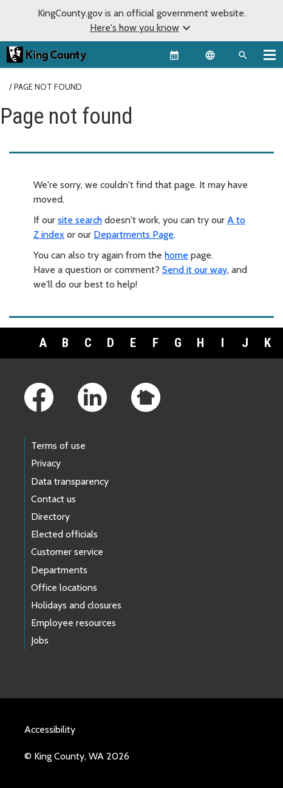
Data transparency (70, 481)
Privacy (46, 463)
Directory (50, 516)
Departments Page (134, 234)
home (176, 255)
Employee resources (73, 622)
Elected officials (64, 534)
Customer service (67, 551)
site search (80, 220)
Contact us (53, 499)
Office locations (64, 587)
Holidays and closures (76, 605)
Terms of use (58, 445)
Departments (59, 570)
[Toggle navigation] (269, 54)
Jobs (40, 640)
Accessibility (49, 729)
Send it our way (194, 269)
